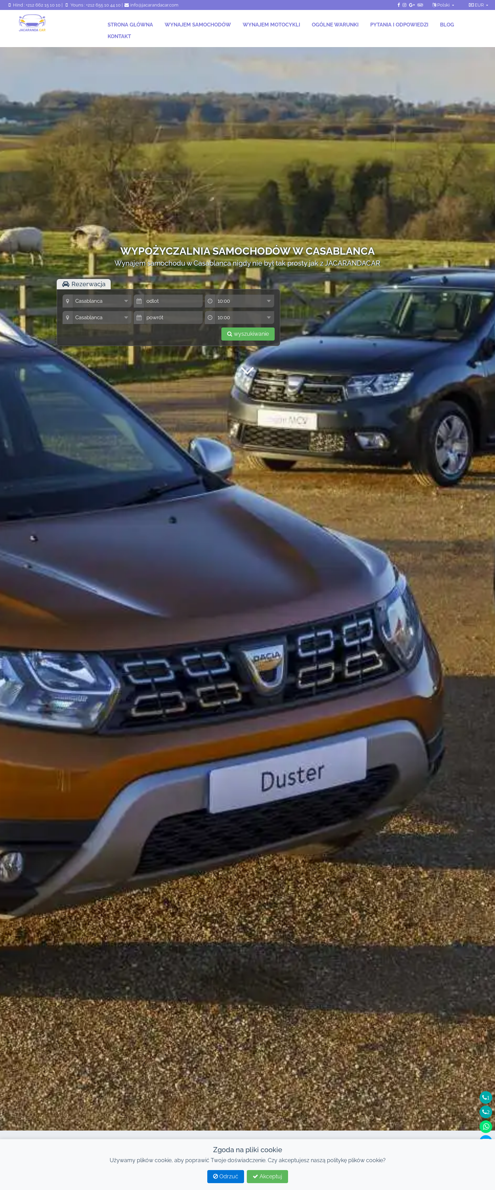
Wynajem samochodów (198, 25)
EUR (477, 5)
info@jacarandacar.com (151, 5)
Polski (441, 5)
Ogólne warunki (335, 25)
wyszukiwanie (248, 334)
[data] (173, 301)
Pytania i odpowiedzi (399, 25)
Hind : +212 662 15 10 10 (34, 5)
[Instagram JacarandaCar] (404, 5)
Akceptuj (267, 1176)
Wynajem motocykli (271, 25)
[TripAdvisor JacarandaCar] (420, 5)
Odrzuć (225, 1176)
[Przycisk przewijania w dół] (247, 370)
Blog (447, 25)
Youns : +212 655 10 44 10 (92, 5)
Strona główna (130, 25)
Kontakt (119, 36)
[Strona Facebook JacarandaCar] (398, 5)
